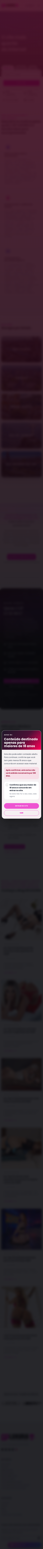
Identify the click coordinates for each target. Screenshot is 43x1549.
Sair (21, 813)
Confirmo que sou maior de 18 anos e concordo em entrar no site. (23, 790)
